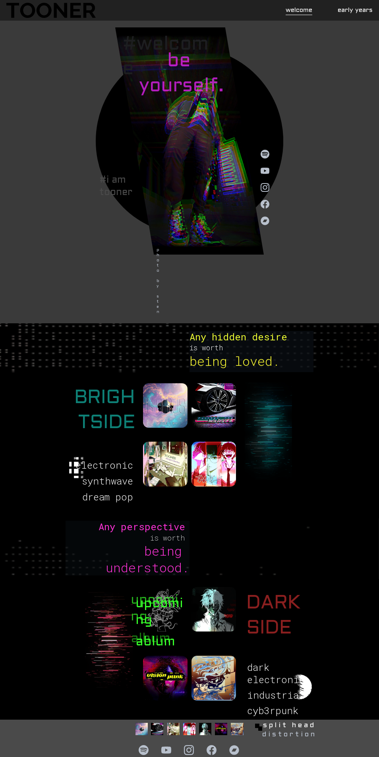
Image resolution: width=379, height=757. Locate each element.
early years (355, 10)
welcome (299, 10)
